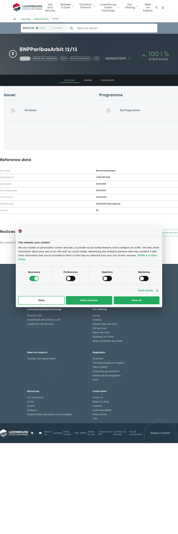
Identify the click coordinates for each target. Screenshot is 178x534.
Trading (97, 320)
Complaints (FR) (105, 433)
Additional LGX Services (40, 324)
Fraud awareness (135, 433)
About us (98, 398)
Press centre (100, 415)
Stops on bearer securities (107, 341)
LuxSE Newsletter (102, 410)
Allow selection (89, 300)
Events (31, 406)
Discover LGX (34, 316)
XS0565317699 (41, 19)
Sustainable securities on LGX (43, 320)
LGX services (100, 328)
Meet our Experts (148, 7)
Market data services (105, 324)
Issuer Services (101, 333)
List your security (50, 7)
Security (26, 19)
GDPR (83, 433)
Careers (97, 406)
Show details (145, 290)
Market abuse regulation (107, 376)
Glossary (32, 410)
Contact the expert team (41, 359)
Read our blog (101, 402)
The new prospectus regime (108, 363)
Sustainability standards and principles (49, 415)
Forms (30, 402)
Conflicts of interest (119, 433)
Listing (96, 316)
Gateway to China (103, 337)
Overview (98, 359)
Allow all (137, 300)
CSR (95, 419)
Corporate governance (106, 371)
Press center (67, 433)
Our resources (35, 398)
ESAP (95, 380)
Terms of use (91, 433)
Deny (41, 300)
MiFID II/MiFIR (100, 367)
